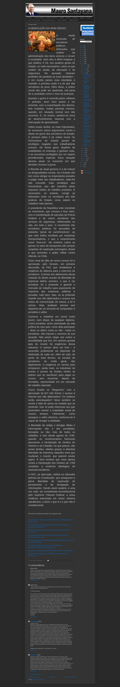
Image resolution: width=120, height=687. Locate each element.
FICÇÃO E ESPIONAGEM (87, 145)
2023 (83, 45)
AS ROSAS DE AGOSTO (86, 123)
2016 (83, 55)
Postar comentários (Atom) (38, 679)
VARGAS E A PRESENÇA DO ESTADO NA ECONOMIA (87, 87)
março (84, 156)
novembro (85, 67)
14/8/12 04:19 (33, 650)
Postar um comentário (35, 674)
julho (84, 148)
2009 (83, 166)
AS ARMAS (85, 138)
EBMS (84, 170)
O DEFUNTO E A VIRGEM (86, 91)
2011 (83, 162)
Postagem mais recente (34, 677)
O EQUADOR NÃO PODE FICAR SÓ (87, 100)
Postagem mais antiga (70, 677)
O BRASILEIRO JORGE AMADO (87, 115)
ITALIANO (88, 17)
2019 (83, 49)
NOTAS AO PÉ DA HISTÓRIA (33, 20)
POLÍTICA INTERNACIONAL (48, 20)
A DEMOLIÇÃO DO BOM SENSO (87, 126)
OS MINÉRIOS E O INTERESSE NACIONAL (87, 119)
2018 (83, 51)
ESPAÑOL (68, 17)
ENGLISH (62, 17)
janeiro (84, 160)
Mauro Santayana (34, 621)
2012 (83, 63)
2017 (83, 53)
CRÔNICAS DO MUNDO (51, 17)
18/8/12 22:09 (33, 671)
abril (84, 154)
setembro (85, 71)
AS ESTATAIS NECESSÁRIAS (87, 136)
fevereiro (85, 158)
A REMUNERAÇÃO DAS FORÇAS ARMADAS (87, 141)
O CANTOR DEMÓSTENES (87, 129)
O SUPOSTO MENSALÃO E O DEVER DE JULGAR (87, 111)
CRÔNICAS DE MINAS (39, 17)
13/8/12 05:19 (33, 580)
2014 (83, 59)
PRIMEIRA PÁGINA (73, 20)
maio (84, 152)
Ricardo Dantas (33, 654)
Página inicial (52, 677)
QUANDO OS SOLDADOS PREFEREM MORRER (86, 95)
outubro (84, 69)
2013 (83, 61)
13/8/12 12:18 (33, 616)
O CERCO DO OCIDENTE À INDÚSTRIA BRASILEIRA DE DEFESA (87, 105)
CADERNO (29, 17)
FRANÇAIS (75, 17)
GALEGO (82, 17)
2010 (83, 164)
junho (84, 150)
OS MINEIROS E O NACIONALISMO (87, 75)
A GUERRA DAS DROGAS (86, 78)
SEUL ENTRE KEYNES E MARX (86, 82)
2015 (83, 57)
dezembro (85, 65)
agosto (84, 72)
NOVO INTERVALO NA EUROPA (87, 133)
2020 (83, 47)
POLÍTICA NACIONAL (62, 20)
